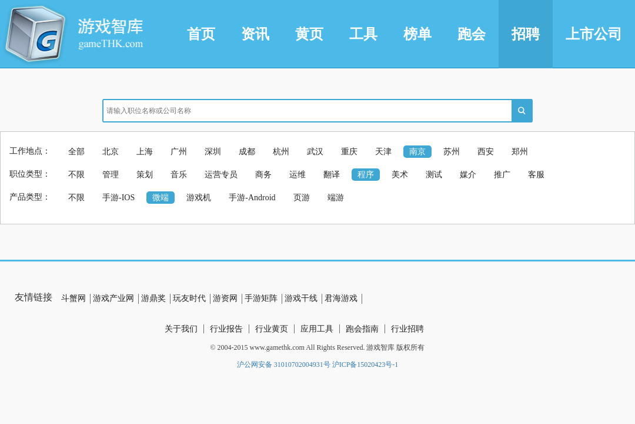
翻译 (331, 174)
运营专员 (221, 174)
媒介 (468, 174)
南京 (417, 151)
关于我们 (181, 328)
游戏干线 (301, 298)
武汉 (315, 151)
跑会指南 (362, 328)
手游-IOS (118, 197)
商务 (263, 174)
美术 (400, 174)
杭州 (281, 151)
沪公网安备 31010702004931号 (283, 364)
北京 (110, 151)
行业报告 (226, 328)
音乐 (179, 174)
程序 (365, 174)
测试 (434, 174)
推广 (502, 174)
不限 (76, 174)
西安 (485, 151)
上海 (144, 151)
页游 (301, 197)
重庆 (349, 151)
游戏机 (198, 197)
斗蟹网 (73, 298)
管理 (110, 174)
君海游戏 (341, 298)
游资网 (225, 298)
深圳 (213, 151)
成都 (247, 151)
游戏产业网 (113, 298)
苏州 (451, 151)
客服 (536, 174)
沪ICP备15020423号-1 (365, 364)
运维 (297, 174)
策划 (144, 174)
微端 (160, 197)
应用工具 (316, 328)
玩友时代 (189, 298)
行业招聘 (407, 328)
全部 (76, 151)
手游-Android (252, 197)
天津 (383, 151)
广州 (179, 151)
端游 (335, 197)
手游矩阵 (261, 298)
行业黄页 (271, 328)
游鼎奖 (153, 298)
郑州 (520, 151)
